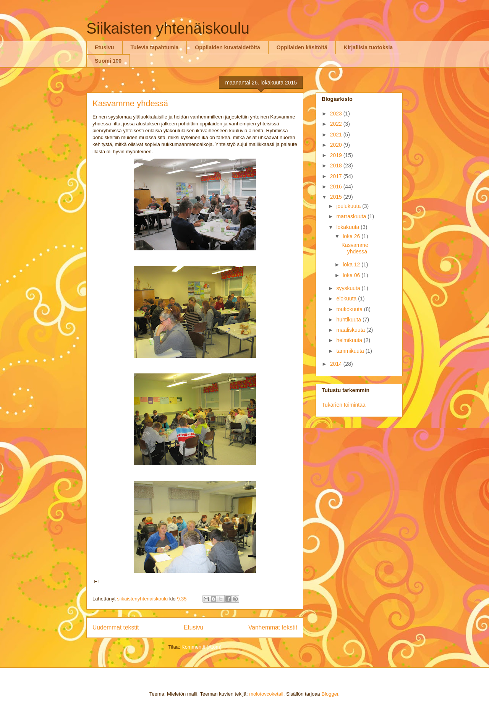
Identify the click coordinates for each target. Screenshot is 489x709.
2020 (336, 145)
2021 (336, 134)
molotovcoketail (266, 694)
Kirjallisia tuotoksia (368, 47)
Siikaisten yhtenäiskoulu (167, 28)
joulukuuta (349, 206)
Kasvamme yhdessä (130, 103)
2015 (336, 197)
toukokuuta (350, 309)
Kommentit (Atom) (201, 647)
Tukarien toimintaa (344, 405)
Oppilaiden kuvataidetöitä (227, 47)
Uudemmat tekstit (115, 627)
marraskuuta (352, 216)
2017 (336, 176)
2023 (336, 113)
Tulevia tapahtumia (155, 47)
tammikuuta (350, 351)
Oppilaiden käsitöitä (302, 47)
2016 (336, 186)
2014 (336, 364)
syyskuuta (348, 288)
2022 (336, 124)
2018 (336, 165)
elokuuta (347, 298)
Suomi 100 (108, 61)
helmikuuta (350, 340)
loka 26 (352, 236)
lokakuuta (348, 227)
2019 (336, 155)
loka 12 (352, 264)
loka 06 (352, 275)
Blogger (329, 694)
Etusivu (104, 47)
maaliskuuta (351, 330)
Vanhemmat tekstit (272, 627)
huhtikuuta (349, 319)
